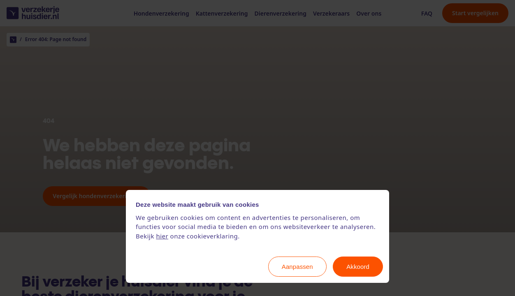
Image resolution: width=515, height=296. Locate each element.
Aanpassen (297, 266)
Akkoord (357, 266)
